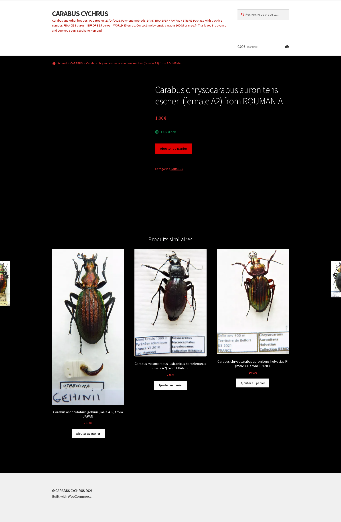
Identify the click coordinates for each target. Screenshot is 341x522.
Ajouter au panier (173, 148)
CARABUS (76, 63)
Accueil (62, 63)
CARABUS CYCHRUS (80, 13)
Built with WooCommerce (71, 496)
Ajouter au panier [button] (88, 434)
